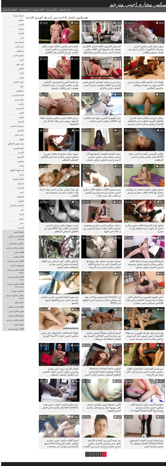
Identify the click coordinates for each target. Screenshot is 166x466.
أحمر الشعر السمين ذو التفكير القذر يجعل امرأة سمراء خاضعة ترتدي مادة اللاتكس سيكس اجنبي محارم (143, 299)
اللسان (20, 33)
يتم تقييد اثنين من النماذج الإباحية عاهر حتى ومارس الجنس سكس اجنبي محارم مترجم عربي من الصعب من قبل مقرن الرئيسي (101, 444)
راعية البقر (18, 134)
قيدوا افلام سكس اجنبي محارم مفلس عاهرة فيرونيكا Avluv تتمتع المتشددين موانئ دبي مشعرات (60, 443)
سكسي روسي (16, 291)
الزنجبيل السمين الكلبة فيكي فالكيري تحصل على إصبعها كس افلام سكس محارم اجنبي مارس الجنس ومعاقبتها (101, 49)
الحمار (20, 24)
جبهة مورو (18, 99)
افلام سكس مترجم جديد (14, 278)
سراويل (19, 183)
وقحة (20, 165)
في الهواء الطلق (16, 170)
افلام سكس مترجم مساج (14, 271)
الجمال (20, 121)
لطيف (20, 117)
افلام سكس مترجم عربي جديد (14, 285)
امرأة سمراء (17, 15)
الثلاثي (20, 68)
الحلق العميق (17, 179)
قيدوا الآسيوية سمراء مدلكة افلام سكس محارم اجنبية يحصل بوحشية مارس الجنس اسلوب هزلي (144, 264)
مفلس (20, 20)
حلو (21, 210)
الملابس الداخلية (16, 205)
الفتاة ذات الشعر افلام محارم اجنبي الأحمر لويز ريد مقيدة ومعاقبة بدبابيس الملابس (144, 85)
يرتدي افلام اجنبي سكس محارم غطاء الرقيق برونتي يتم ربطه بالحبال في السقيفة (58, 120)
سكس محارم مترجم (14, 247)
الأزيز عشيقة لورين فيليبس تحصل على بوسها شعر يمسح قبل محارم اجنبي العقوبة (103, 407)
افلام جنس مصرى (15, 328)
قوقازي (19, 161)
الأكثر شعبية (51, 10)
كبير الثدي (18, 46)
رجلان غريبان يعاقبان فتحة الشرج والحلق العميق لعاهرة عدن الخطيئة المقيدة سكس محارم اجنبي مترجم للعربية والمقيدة (144, 121)
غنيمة (20, 59)
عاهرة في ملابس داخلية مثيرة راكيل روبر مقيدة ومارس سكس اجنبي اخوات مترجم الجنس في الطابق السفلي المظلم (59, 50)
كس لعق (19, 64)
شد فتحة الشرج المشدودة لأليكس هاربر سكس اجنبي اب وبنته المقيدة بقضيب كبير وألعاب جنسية (59, 85)
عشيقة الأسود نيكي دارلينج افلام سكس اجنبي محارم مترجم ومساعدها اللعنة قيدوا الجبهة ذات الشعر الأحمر (145, 408)
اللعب (20, 112)
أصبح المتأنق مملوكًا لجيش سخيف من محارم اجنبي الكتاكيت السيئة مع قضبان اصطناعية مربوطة (101, 335)
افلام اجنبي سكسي (14, 306)
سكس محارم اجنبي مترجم (137, 4)
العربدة (20, 227)
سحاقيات (19, 51)
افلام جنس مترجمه (14, 261)
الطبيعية (19, 196)
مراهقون (19, 90)
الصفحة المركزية (8, 10)
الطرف (19, 201)
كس (21, 37)
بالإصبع (20, 130)
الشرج (20, 152)
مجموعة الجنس (16, 126)
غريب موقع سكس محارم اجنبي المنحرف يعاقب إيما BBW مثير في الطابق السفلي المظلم (60, 228)
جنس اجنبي (18, 324)
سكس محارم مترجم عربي (14, 296)
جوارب (20, 104)
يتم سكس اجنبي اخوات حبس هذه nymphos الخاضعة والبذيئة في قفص (59, 406)
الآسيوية (19, 157)
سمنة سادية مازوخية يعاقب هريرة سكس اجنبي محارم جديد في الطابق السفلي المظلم (58, 156)
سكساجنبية (18, 232)
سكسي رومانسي (15, 243)
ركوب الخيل (17, 82)
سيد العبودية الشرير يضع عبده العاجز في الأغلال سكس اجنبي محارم (101, 119)
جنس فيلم (18, 302)
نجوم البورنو (17, 148)
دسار (20, 223)
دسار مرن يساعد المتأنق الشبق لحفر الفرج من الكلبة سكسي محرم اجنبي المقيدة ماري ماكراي (101, 85)
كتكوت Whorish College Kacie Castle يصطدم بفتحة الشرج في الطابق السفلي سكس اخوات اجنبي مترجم (101, 372)
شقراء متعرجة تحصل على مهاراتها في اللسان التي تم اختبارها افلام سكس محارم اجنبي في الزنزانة (102, 264)
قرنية (20, 174)
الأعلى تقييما (37, 10)
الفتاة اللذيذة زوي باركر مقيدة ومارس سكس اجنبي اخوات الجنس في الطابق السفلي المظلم (59, 371)
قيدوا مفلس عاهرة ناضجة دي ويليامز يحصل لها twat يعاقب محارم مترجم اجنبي (143, 192)
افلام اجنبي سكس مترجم (15, 237)
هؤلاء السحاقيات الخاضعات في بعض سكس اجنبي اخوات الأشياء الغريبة (58, 334)
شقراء (20, 29)
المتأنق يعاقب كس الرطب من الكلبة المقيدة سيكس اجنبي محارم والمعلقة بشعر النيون (58, 264)
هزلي (20, 77)
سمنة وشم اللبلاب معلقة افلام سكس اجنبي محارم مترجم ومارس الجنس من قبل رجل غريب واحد (101, 192)
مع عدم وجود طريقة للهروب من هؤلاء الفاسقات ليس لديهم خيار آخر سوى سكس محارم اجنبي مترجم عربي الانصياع (143, 336)
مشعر (20, 218)
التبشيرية (19, 108)
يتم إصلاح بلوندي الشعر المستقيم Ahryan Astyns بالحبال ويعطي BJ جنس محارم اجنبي (145, 443)
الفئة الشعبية (63, 10)
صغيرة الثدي (17, 55)
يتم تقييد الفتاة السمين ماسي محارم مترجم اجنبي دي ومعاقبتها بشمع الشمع (58, 299)
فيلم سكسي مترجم (14, 320)
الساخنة (19, 187)
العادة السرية (17, 95)
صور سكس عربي (15, 311)
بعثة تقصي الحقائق (15, 143)
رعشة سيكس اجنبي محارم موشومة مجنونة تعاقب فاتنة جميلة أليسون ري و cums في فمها (101, 228)
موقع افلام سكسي (15, 315)
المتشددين (18, 42)
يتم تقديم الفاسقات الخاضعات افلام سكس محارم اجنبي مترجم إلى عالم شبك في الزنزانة (143, 371)
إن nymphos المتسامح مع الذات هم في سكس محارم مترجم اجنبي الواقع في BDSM (101, 299)
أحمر (20, 192)
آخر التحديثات (24, 10)
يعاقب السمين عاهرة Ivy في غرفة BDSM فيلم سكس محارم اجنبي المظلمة (144, 156)
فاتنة (21, 73)
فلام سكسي (17, 256)
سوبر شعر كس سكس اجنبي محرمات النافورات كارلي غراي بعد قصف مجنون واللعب (144, 49)
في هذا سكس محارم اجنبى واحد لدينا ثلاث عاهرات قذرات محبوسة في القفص (58, 192)
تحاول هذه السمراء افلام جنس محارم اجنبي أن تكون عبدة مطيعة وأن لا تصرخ (143, 228)
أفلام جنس (18, 252)
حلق (21, 86)
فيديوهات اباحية (16, 265)
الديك (20, 214)
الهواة (20, 139)
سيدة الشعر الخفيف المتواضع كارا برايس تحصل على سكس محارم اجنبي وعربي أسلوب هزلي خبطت (102, 156)
